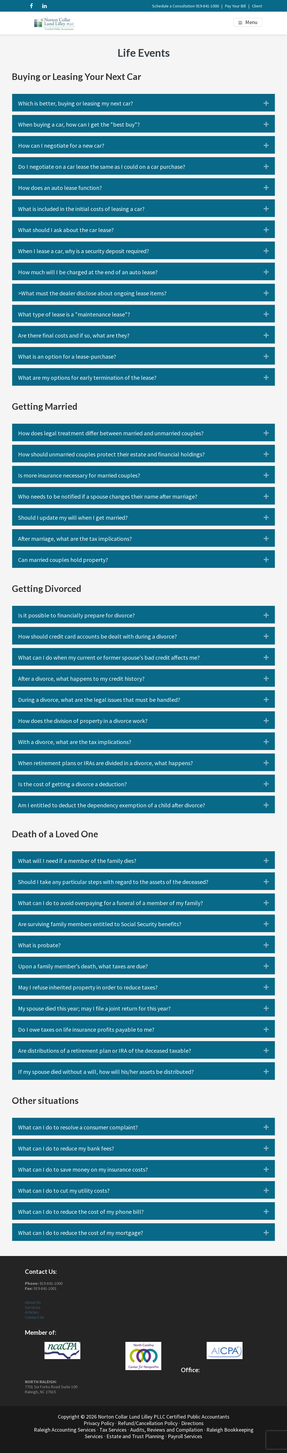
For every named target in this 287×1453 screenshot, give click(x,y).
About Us (33, 1302)
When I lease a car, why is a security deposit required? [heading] (83, 251)
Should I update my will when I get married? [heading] (73, 517)
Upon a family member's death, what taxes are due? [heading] (83, 966)
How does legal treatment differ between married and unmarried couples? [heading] (111, 433)
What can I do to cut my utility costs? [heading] (64, 1190)
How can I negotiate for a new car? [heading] (61, 145)
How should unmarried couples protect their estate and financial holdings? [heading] (111, 454)
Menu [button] (251, 22)
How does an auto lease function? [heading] (60, 187)
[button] (266, 103)
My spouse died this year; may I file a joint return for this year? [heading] (94, 1008)
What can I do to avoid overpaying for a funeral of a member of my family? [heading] (110, 903)
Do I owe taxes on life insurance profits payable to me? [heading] (86, 1029)
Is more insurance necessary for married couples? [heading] (79, 475)
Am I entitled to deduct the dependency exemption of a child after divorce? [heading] (111, 805)
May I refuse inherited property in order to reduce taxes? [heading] (88, 987)
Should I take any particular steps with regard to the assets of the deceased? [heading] (113, 881)
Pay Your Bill (235, 6)
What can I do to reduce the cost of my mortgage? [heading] (80, 1232)
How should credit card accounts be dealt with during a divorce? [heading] (97, 636)
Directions (192, 1423)
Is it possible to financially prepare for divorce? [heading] (76, 615)
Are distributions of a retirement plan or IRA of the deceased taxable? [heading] (104, 1050)
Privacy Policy (99, 1423)
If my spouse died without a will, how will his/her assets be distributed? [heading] (106, 1071)
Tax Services (113, 1429)
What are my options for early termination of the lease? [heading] (87, 377)
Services (33, 1307)
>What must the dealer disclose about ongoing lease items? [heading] (92, 293)
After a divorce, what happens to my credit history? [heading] (81, 678)
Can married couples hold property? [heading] (63, 559)
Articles (32, 1312)
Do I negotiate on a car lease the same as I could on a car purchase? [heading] (101, 166)
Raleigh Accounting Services (65, 1429)
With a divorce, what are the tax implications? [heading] (74, 742)
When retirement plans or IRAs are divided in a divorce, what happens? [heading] (105, 763)
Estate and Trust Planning (135, 1436)
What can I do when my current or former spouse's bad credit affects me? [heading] (109, 657)
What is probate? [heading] (39, 945)
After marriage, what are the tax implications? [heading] (75, 538)
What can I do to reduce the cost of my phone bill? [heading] (81, 1211)
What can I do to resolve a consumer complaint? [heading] (78, 1127)
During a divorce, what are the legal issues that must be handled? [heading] (99, 699)
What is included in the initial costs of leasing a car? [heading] (81, 208)
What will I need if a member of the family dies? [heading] (77, 860)
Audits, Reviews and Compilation (166, 1429)
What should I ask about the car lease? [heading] (66, 230)
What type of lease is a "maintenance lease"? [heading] (74, 314)
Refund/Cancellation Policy (148, 1423)
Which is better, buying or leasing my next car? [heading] (75, 103)
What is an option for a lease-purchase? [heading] (67, 356)
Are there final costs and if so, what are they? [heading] (74, 335)
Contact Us (34, 1317)
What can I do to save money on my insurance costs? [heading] (83, 1169)
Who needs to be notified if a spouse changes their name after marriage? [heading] (107, 496)
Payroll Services (185, 1436)
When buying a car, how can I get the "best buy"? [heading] (79, 124)
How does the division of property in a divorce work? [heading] (83, 720)
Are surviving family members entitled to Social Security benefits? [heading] (99, 924)
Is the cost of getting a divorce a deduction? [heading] (72, 784)
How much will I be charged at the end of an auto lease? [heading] (88, 272)
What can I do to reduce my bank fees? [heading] (66, 1148)
